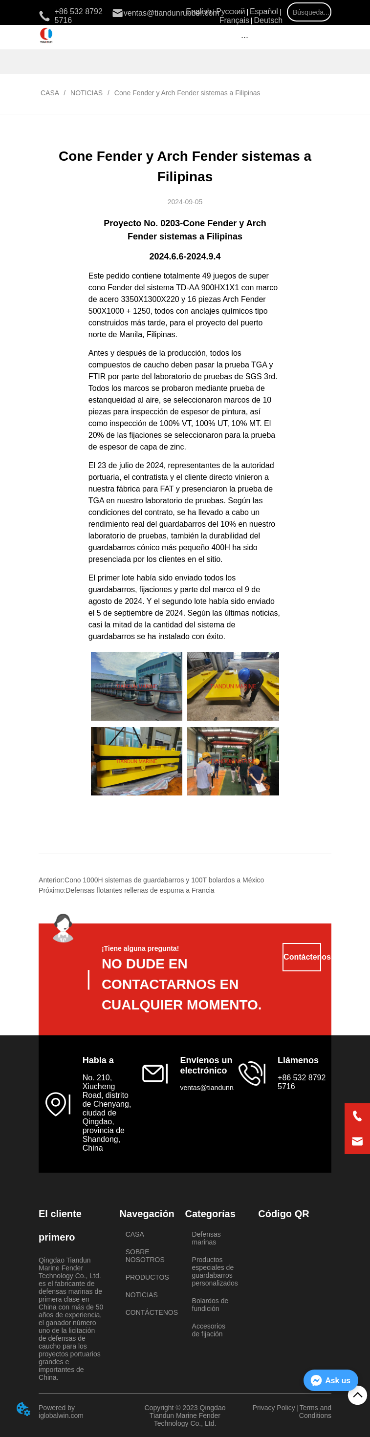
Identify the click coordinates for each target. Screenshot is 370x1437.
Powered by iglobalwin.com (61, 1411)
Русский (230, 11)
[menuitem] (244, 37)
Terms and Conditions (315, 1411)
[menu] (244, 37)
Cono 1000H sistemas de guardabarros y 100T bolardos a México (164, 880)
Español (264, 11)
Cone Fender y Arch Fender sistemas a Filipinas (186, 93)
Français (234, 20)
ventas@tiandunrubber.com (221, 1088)
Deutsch (268, 20)
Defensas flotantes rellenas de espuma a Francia (139, 890)
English (198, 11)
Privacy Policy (274, 1408)
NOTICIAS (86, 93)
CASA (50, 93)
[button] (244, 37)
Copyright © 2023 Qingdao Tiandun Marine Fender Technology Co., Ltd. (185, 1415)
